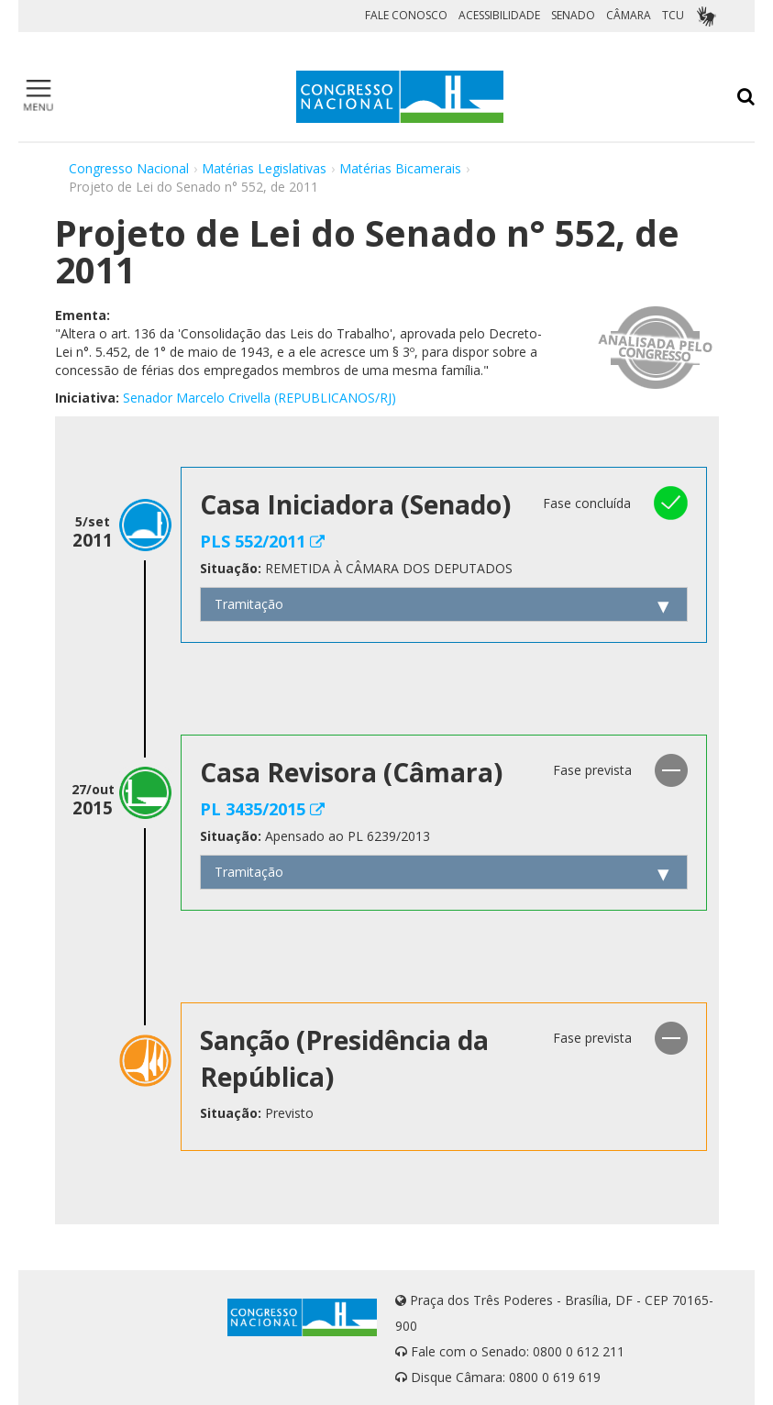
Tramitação (249, 604)
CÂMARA (628, 15)
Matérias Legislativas (264, 168)
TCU (673, 15)
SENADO (573, 15)
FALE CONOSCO (406, 15)
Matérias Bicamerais (400, 168)
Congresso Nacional (129, 168)
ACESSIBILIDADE (499, 15)
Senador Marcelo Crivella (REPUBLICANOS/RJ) (259, 397)
